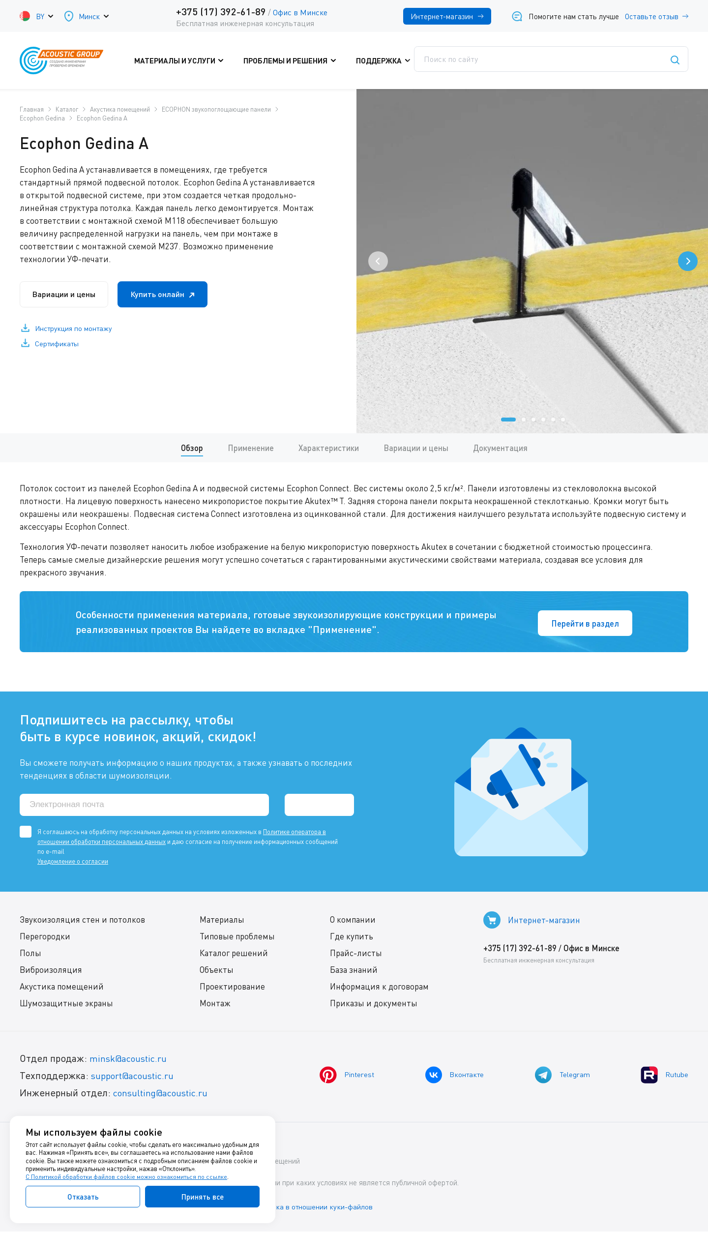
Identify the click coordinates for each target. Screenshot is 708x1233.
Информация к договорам (379, 989)
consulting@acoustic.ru (163, 1095)
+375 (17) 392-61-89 (221, 11)
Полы (30, 955)
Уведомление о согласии (72, 864)
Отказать (83, 1196)
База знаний (354, 972)
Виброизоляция (51, 972)
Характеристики (328, 448)
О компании (353, 922)
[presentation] (378, 261)
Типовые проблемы (237, 938)
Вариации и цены (68, 295)
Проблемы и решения (295, 60)
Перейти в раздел (582, 623)
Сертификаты (59, 345)
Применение (250, 448)
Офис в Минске (300, 12)
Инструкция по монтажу (76, 330)
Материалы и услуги (189, 60)
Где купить (351, 938)
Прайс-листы (356, 955)
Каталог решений (234, 955)
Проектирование (232, 989)
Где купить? (452, 60)
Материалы (222, 922)
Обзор (190, 448)
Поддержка (383, 60)
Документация (501, 448)
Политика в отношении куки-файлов (319, 1207)
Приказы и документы (373, 1005)
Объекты (217, 972)
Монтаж (215, 1005)
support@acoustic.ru (135, 1078)
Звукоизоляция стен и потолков (82, 922)
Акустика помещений (62, 989)
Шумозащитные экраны (66, 1005)
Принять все (202, 1196)
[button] (508, 419)
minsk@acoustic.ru (130, 1060)
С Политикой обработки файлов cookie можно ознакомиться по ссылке (126, 1177)
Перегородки (45, 938)
